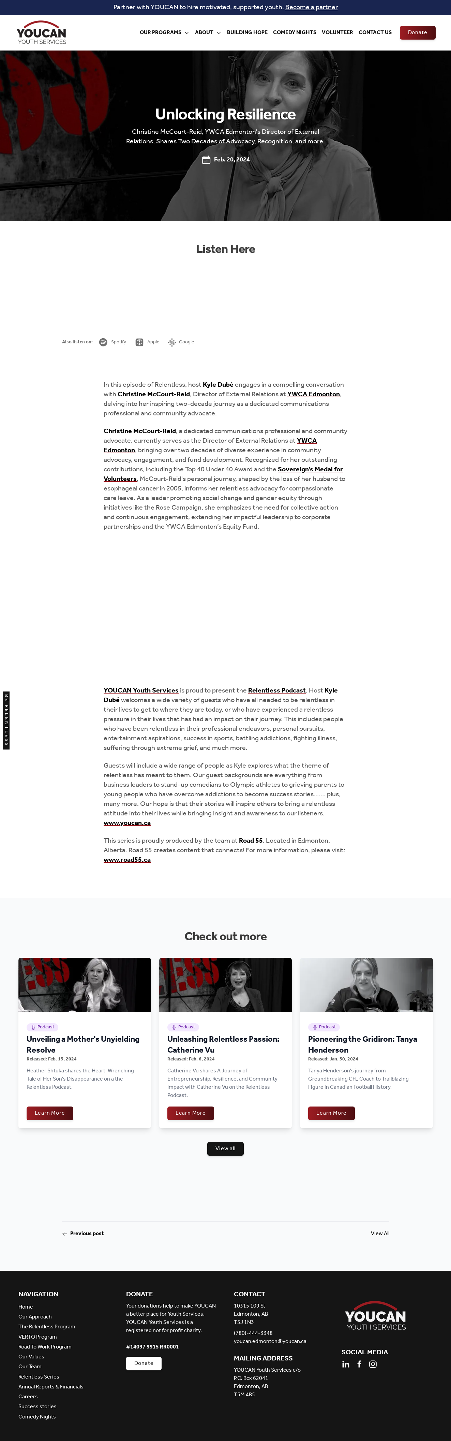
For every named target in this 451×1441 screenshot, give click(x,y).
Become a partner (311, 7)
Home (25, 1307)
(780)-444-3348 (253, 1333)
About (208, 32)
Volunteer (337, 32)
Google (181, 342)
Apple (147, 342)
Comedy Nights (294, 32)
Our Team (30, 1366)
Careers (28, 1397)
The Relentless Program (46, 1327)
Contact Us (375, 32)
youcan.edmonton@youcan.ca (270, 1342)
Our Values (31, 1357)
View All (380, 1234)
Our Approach (35, 1317)
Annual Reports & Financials (51, 1387)
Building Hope (247, 32)
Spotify (112, 342)
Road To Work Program (45, 1347)
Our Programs (165, 32)
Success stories (37, 1406)
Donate (417, 32)
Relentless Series (38, 1377)
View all (225, 1148)
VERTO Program (37, 1337)
